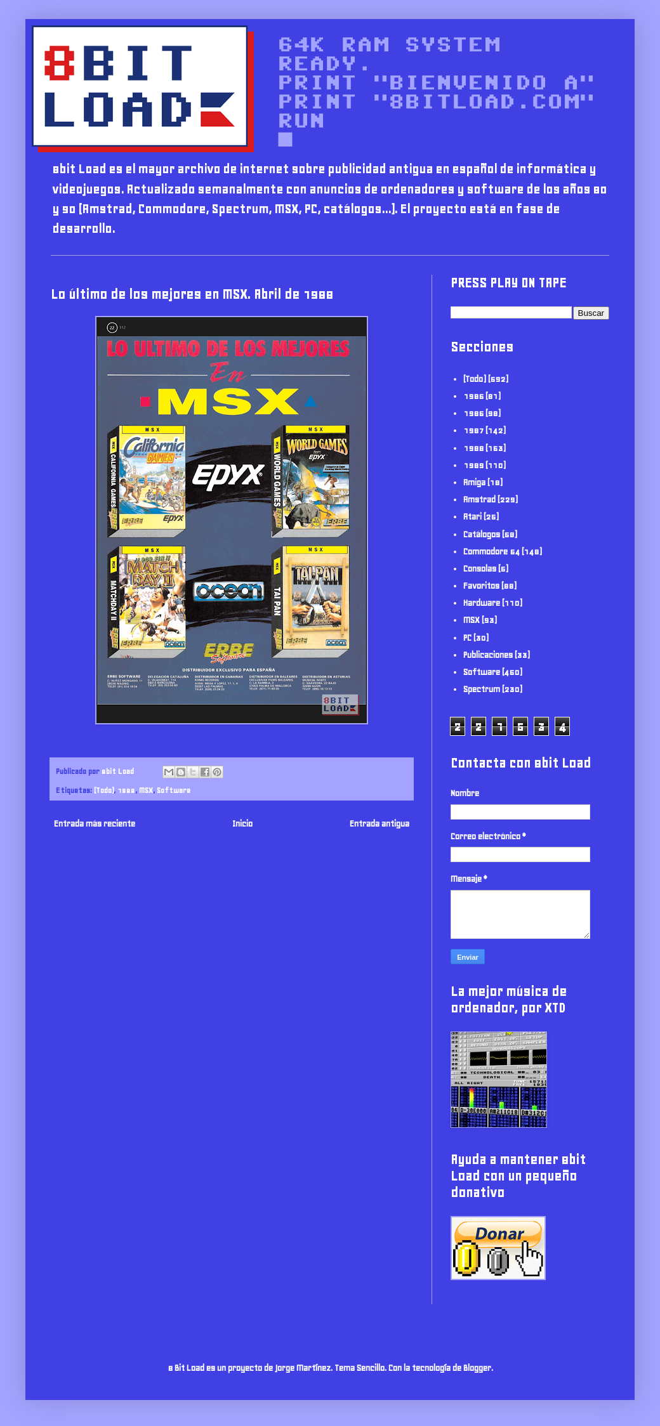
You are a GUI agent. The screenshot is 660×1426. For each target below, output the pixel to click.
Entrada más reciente (94, 823)
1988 (126, 790)
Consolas (479, 568)
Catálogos (481, 534)
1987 (473, 430)
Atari (472, 516)
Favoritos (481, 585)
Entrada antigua (379, 823)
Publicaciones (488, 655)
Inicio (242, 823)
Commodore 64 (491, 551)
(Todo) (104, 790)
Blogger (477, 1368)
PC (467, 637)
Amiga (474, 482)
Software (173, 790)
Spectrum (481, 689)
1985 (473, 396)
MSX (146, 790)
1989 (473, 465)
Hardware (481, 603)
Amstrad (479, 499)
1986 (473, 413)
